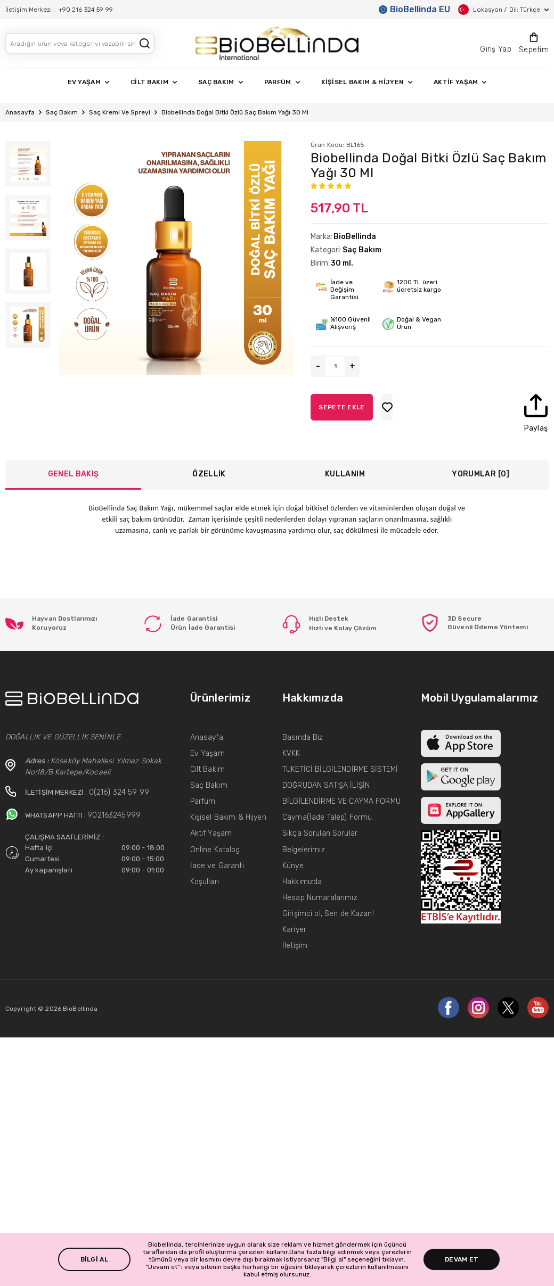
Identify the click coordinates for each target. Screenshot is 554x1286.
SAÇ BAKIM (220, 82)
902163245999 (114, 815)
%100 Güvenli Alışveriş (350, 323)
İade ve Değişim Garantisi (344, 289)
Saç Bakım (62, 112)
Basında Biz (302, 737)
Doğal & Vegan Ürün (420, 323)
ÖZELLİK (208, 474)
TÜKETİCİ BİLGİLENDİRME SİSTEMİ (340, 769)
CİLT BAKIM (154, 82)
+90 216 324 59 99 (86, 9)
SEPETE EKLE (397, 407)
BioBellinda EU (414, 9)
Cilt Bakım (207, 769)
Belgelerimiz (303, 849)
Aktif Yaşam (211, 833)
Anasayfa (20, 112)
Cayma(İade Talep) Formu (327, 817)
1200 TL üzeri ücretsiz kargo (420, 285)
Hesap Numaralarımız (319, 897)
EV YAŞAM (88, 82)
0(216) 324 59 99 (119, 792)
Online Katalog (215, 849)
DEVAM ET (461, 1259)
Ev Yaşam (207, 753)
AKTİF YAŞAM (460, 82)
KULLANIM (345, 474)
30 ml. (342, 263)
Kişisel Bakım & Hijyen (228, 817)
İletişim (294, 945)
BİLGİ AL (94, 1259)
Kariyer (294, 929)
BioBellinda (354, 236)
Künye (293, 865)
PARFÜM (282, 82)
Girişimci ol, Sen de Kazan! (328, 913)
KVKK (291, 753)
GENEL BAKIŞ (73, 474)
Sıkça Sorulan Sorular (319, 833)
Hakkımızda (302, 881)
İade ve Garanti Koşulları (217, 873)
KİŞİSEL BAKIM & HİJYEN (367, 82)
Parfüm (203, 801)
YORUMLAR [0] (480, 474)
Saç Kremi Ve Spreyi (119, 112)
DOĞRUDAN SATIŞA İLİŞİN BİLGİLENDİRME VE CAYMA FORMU (341, 793)
